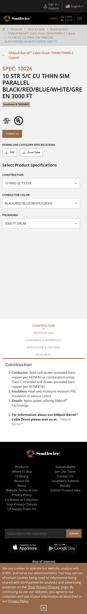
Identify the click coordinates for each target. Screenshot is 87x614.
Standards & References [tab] (43, 340)
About (21, 485)
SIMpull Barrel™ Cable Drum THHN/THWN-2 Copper (42, 33)
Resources (21, 481)
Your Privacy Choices (21, 504)
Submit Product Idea (65, 490)
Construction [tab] (43, 325)
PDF (9, 152)
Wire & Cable (36, 29)
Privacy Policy (18, 601)
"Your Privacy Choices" (43, 587)
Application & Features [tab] (43, 347)
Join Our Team (65, 471)
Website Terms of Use (22, 490)
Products (16, 29)
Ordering (21, 476)
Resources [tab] (43, 354)
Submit (73, 533)
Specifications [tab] (43, 333)
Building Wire (59, 29)
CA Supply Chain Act (21, 509)
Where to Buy (22, 471)
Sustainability (65, 467)
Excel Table (31, 152)
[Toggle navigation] (80, 18)
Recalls (65, 485)
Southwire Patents (65, 481)
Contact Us (12, 133)
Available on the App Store (24, 547)
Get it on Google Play (62, 547)
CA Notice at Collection (21, 499)
